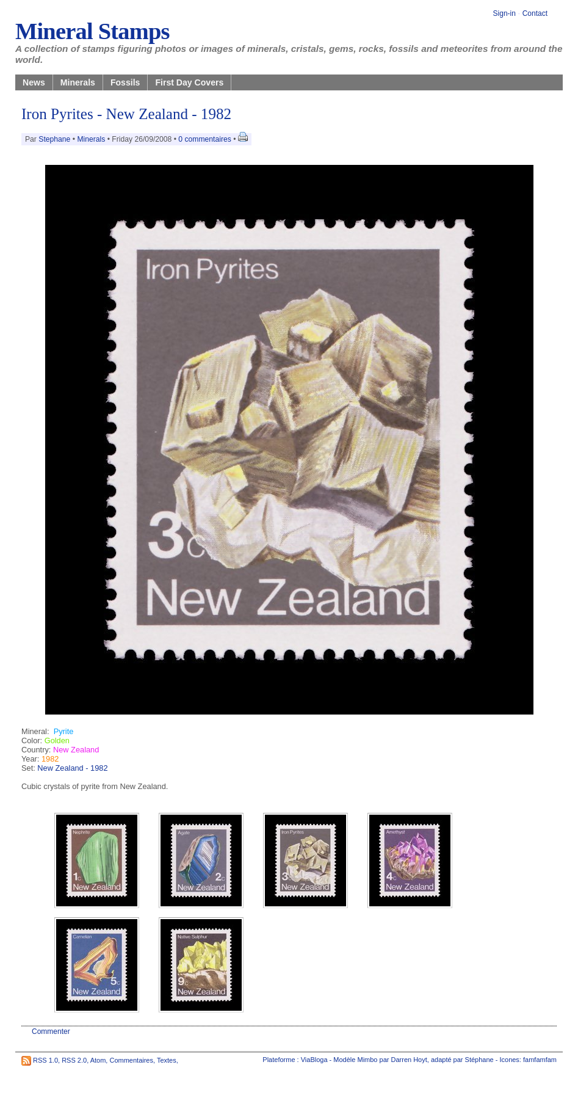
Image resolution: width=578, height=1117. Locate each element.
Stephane (54, 139)
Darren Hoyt (409, 1059)
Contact (534, 13)
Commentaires (131, 1059)
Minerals (77, 82)
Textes (166, 1059)
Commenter (51, 1031)
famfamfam (540, 1059)
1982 (50, 758)
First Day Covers (189, 82)
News (34, 82)
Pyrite (64, 731)
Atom (98, 1059)
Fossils (125, 82)
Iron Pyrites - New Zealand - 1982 (126, 114)
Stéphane (479, 1059)
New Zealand (76, 749)
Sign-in (504, 13)
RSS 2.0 (74, 1059)
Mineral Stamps (92, 31)
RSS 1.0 (45, 1059)
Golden (57, 740)
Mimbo (367, 1059)
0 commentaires (205, 139)
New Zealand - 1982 (72, 768)
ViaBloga (314, 1059)
